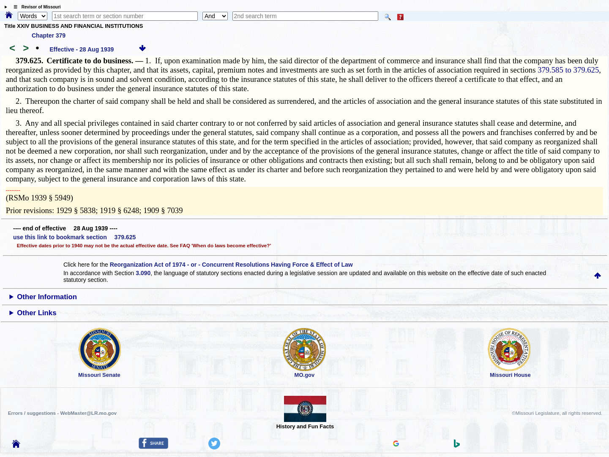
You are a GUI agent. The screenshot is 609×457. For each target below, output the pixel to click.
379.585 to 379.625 (568, 69)
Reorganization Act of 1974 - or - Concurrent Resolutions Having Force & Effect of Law (231, 264)
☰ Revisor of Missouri (35, 7)
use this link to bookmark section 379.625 (74, 237)
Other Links (36, 313)
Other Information (47, 297)
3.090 (143, 273)
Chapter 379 (49, 35)
